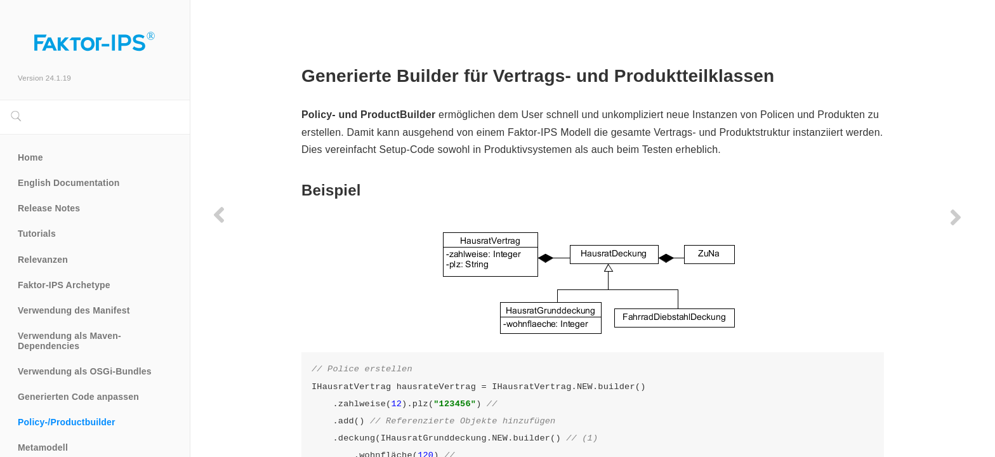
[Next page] (955, 217)
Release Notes (49, 208)
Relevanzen (43, 260)
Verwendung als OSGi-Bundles (85, 371)
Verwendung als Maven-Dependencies (69, 341)
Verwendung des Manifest (74, 310)
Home (30, 157)
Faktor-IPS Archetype (64, 285)
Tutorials (37, 233)
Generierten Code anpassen (78, 397)
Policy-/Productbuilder (66, 422)
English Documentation (69, 183)
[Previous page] (218, 214)
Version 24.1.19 (44, 78)
